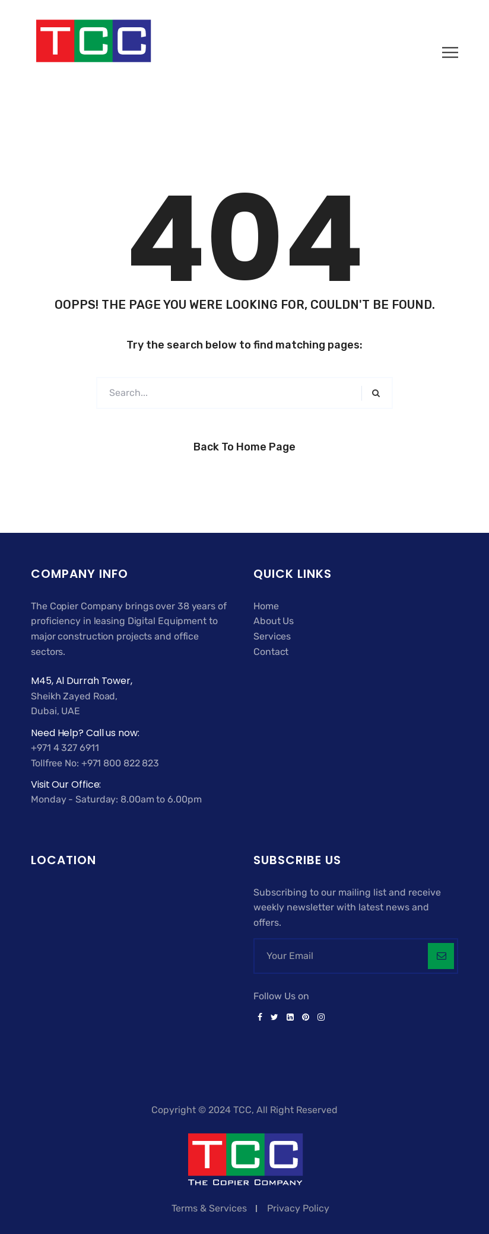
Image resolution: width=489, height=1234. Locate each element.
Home (266, 606)
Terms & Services (209, 1208)
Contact (270, 651)
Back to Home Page (244, 446)
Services (272, 636)
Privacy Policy (298, 1208)
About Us (273, 620)
